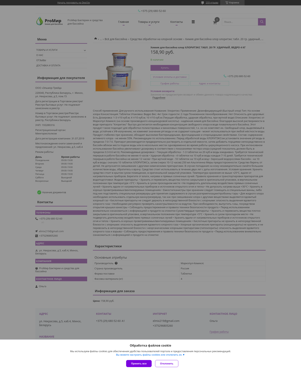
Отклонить (167, 363)
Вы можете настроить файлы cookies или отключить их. (149, 355)
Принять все (139, 363)
